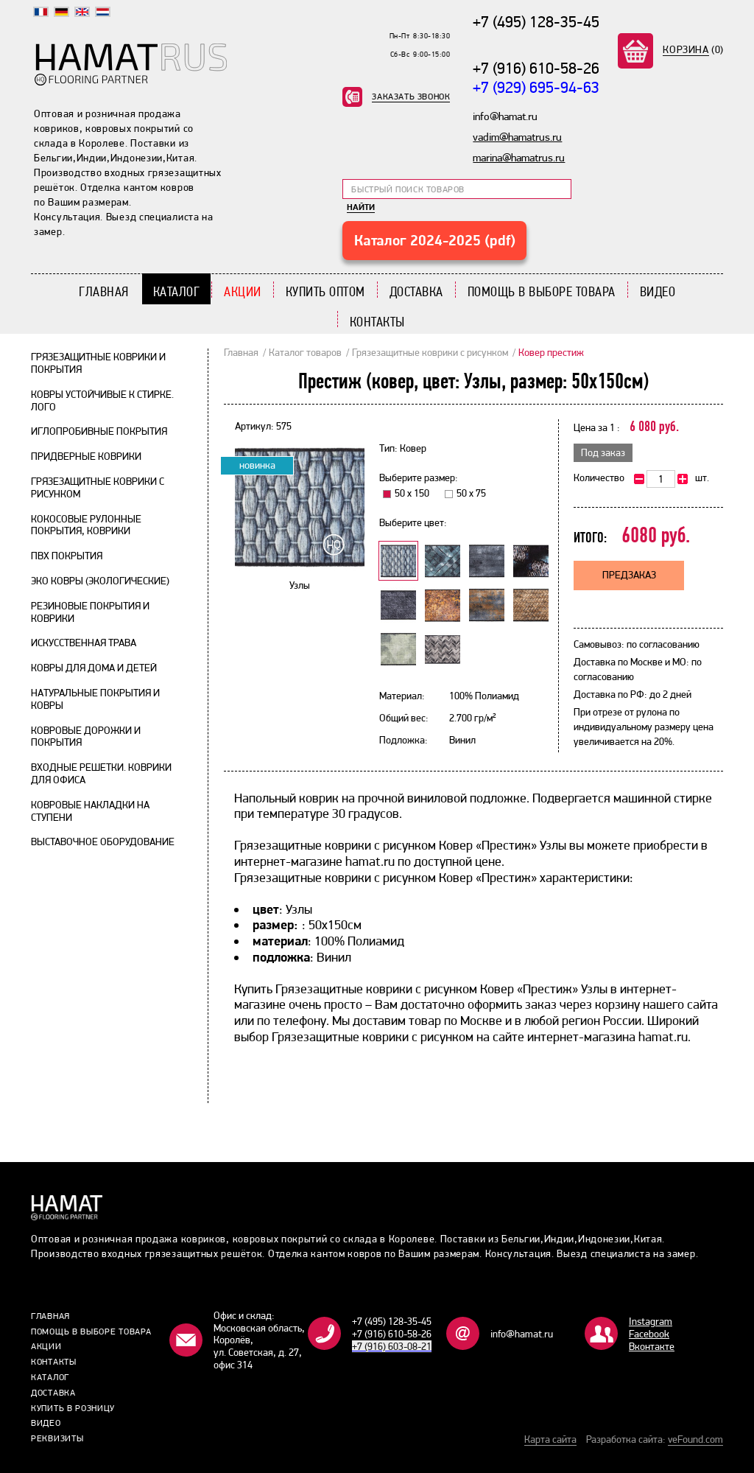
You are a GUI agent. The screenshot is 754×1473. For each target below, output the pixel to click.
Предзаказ (629, 575)
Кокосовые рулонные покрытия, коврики (86, 525)
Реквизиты (57, 1438)
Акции (242, 291)
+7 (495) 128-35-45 (536, 21)
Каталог (176, 291)
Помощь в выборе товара (542, 291)
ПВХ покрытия (66, 555)
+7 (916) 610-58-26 (536, 67)
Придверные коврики (86, 456)
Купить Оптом (325, 291)
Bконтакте (651, 1346)
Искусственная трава (83, 642)
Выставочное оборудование (103, 841)
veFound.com (695, 1439)
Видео (658, 291)
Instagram (650, 1321)
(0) (693, 49)
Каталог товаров (305, 352)
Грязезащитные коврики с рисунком (430, 352)
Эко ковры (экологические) (100, 581)
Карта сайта (550, 1439)
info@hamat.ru (521, 1334)
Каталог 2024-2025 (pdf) (434, 240)
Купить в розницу (73, 1408)
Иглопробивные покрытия (99, 431)
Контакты (377, 321)
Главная (104, 291)
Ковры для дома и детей (94, 667)
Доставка (416, 291)
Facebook (649, 1334)
